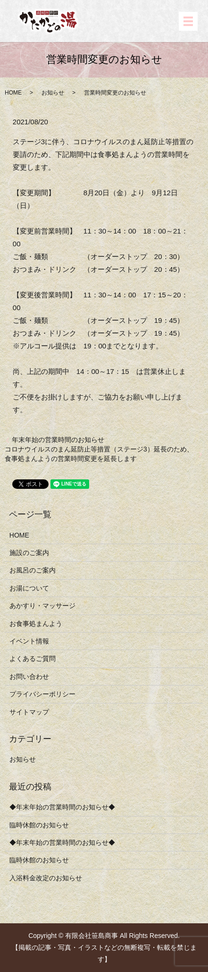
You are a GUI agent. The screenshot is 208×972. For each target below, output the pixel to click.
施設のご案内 (29, 552)
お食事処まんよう (35, 623)
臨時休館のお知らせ (39, 825)
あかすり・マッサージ (42, 605)
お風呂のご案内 (32, 570)
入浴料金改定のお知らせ (45, 878)
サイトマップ (29, 712)
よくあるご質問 (32, 658)
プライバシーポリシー (42, 694)
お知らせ (53, 92)
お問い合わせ (29, 676)
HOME (13, 92)
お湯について (29, 588)
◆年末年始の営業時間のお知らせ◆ (62, 807)
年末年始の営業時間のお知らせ (58, 439)
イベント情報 (29, 641)
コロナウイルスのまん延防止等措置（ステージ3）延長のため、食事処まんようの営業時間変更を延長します (99, 453)
